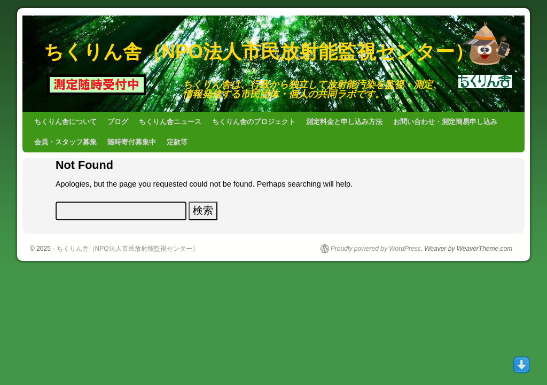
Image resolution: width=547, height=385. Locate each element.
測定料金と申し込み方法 (344, 122)
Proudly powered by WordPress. (377, 248)
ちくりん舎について (65, 122)
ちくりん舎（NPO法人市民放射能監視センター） (259, 52)
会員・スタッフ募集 (65, 142)
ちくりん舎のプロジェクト (253, 122)
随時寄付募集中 (131, 142)
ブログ (117, 122)
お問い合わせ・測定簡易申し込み (445, 122)
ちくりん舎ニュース (170, 122)
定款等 (177, 142)
